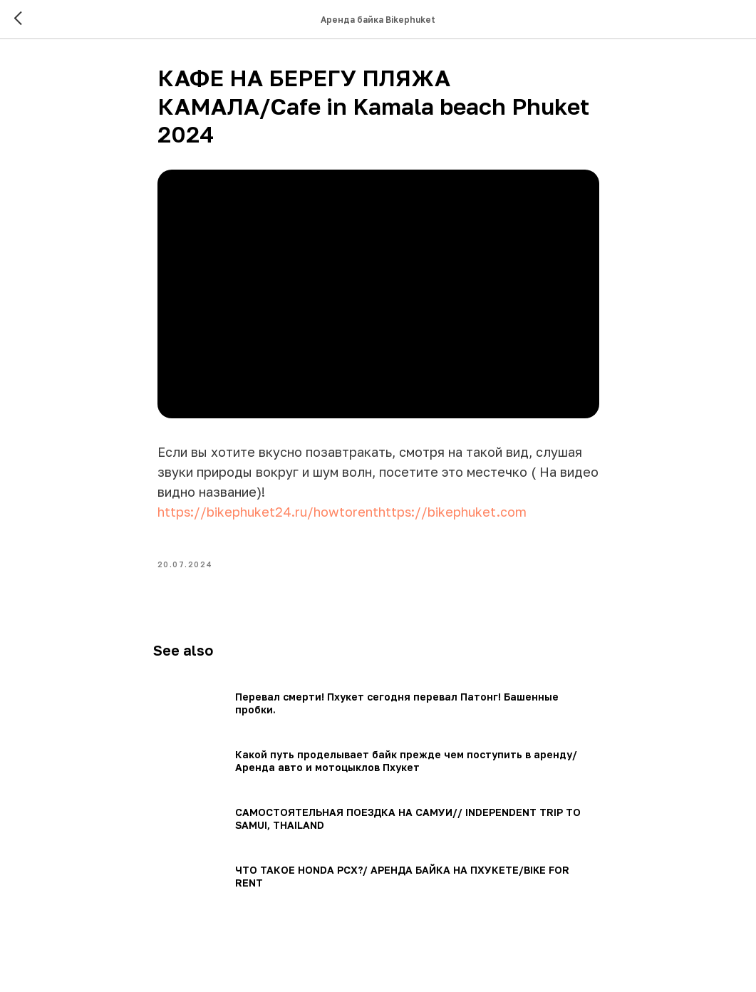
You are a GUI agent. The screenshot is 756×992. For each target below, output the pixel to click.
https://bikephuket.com (452, 515)
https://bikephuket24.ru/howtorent (267, 515)
